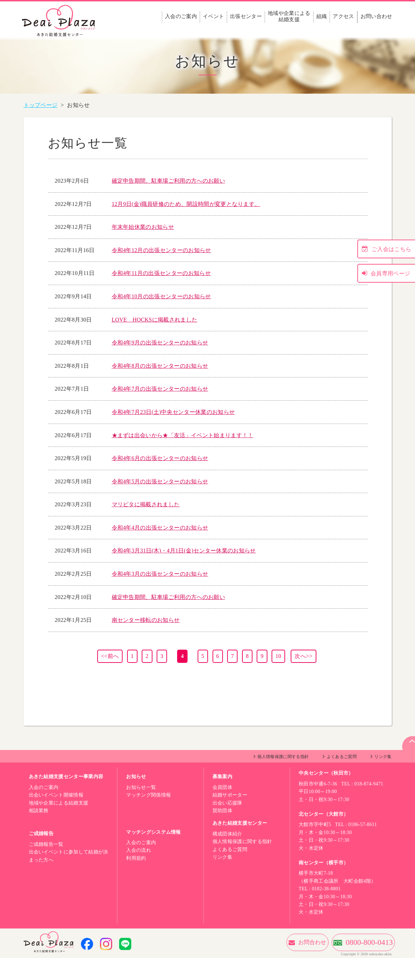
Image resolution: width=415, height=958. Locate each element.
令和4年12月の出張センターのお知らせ (161, 250)
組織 (321, 16)
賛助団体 (222, 810)
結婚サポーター (230, 795)
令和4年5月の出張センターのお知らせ (160, 481)
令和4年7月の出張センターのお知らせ (160, 389)
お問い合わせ (376, 16)
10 (278, 656)
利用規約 (136, 858)
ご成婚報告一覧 (46, 844)
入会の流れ (138, 850)
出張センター (246, 16)
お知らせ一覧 (141, 787)
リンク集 (382, 756)
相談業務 (39, 810)
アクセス (343, 16)
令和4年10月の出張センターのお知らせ (161, 296)
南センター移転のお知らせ (146, 620)
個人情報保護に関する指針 (283, 756)
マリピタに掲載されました (146, 504)
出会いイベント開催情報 (56, 795)
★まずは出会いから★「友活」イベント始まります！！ (183, 435)
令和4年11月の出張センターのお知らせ (161, 273)
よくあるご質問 (342, 756)
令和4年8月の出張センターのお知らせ (160, 366)
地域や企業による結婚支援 (289, 16)
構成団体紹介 (227, 833)
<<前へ (110, 656)
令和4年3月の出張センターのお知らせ (160, 574)
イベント (213, 16)
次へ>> (303, 656)
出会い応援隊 (227, 803)
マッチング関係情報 (148, 795)
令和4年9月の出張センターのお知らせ (160, 342)
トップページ (41, 105)
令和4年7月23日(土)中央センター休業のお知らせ (173, 412)
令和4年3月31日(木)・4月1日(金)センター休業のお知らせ (184, 550)
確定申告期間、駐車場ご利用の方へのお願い (168, 181)
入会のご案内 (181, 16)
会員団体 (222, 787)
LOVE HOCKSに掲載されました (155, 320)
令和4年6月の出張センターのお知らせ (160, 458)
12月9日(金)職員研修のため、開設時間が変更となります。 (186, 204)
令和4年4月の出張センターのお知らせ (160, 528)
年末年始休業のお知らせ (143, 227)
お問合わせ (275, 942)
